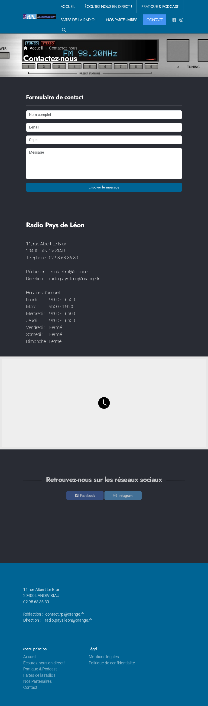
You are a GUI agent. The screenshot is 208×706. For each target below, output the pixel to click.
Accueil (36, 48)
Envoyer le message (104, 187)
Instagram (125, 496)
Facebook (87, 496)
